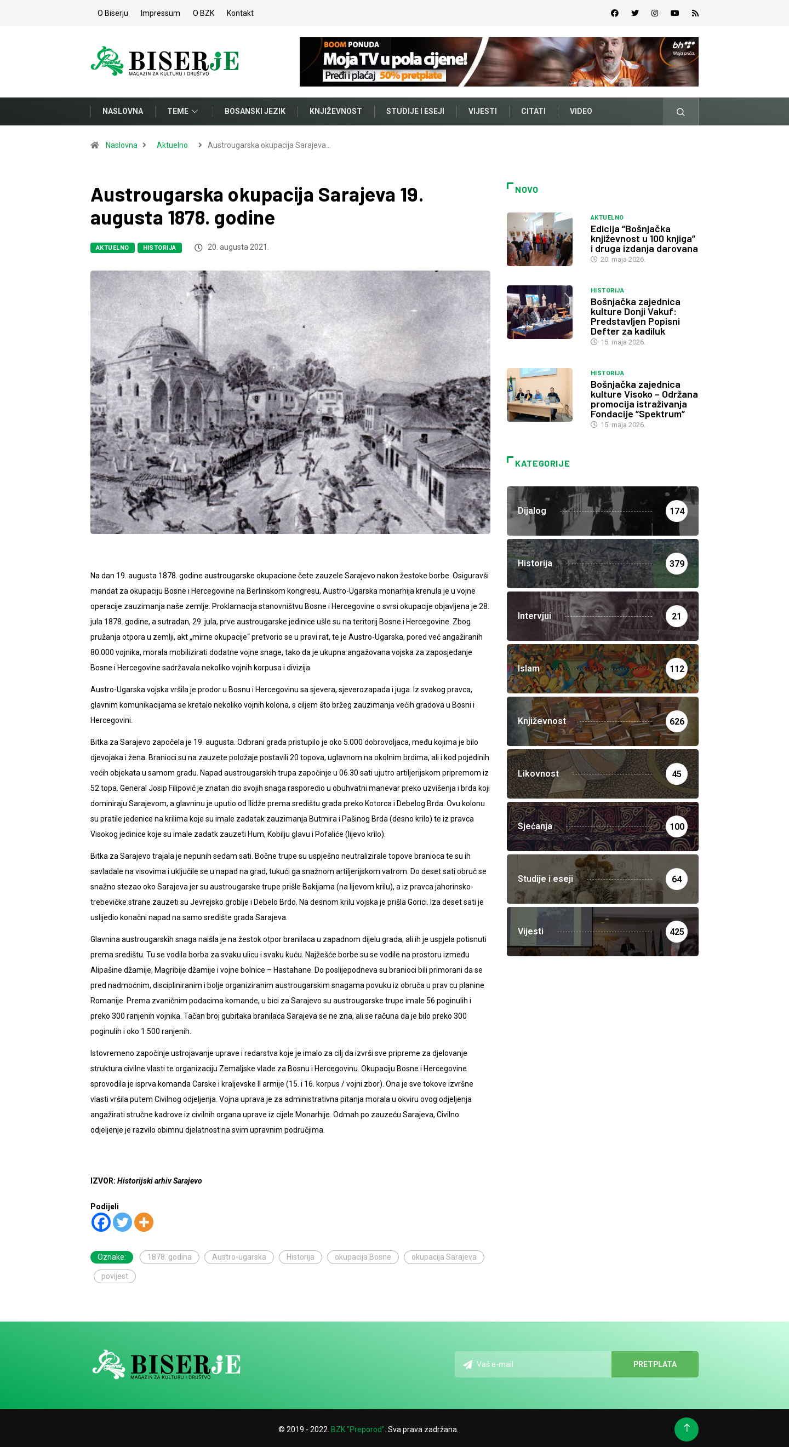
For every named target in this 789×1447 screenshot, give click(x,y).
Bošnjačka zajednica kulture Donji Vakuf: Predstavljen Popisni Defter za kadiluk (636, 313)
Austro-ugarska (239, 1254)
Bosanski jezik (255, 109)
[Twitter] (122, 1219)
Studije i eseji (415, 109)
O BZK (203, 12)
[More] (143, 1219)
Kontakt (240, 12)
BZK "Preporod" (358, 1426)
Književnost (336, 109)
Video (581, 109)
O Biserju (113, 12)
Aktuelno (172, 142)
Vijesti (482, 109)
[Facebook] (101, 1219)
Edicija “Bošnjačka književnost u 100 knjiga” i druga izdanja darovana (644, 235)
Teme (184, 109)
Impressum (160, 12)
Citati (533, 109)
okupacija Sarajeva (444, 1254)
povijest (114, 1273)
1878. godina (169, 1254)
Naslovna (122, 109)
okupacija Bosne (363, 1254)
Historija (159, 245)
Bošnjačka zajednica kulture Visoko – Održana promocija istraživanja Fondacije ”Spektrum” (644, 396)
